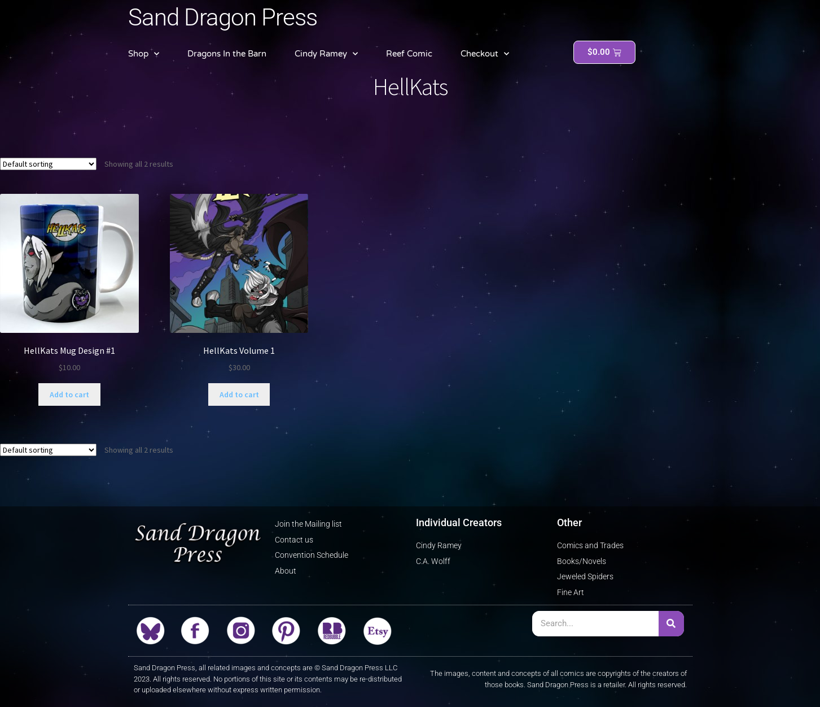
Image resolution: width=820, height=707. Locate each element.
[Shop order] (48, 164)
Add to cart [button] (69, 394)
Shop (143, 54)
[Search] (671, 623)
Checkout (485, 54)
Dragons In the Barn (226, 54)
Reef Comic (409, 54)
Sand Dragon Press (222, 17)
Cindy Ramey (326, 54)
